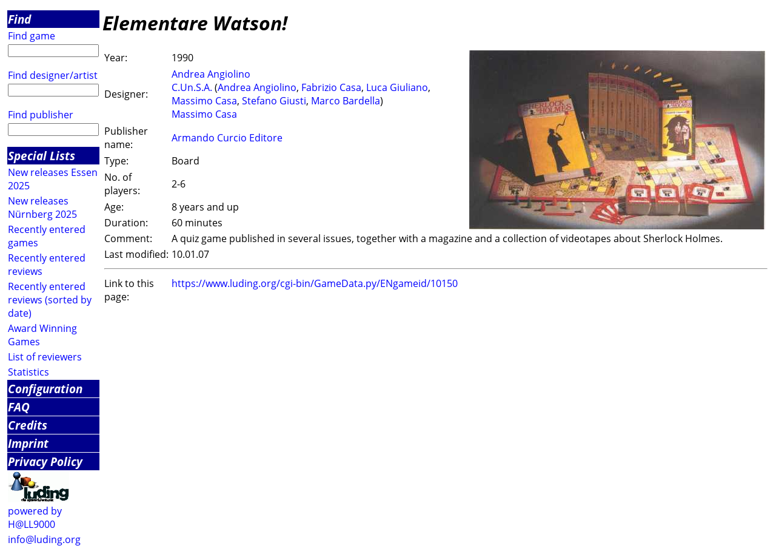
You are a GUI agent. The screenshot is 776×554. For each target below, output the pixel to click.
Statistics (28, 372)
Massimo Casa (204, 100)
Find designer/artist (53, 75)
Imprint (28, 443)
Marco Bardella (345, 100)
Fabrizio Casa (331, 87)
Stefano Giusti (274, 100)
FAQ (19, 407)
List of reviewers (45, 356)
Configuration (45, 388)
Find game (31, 35)
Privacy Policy (45, 461)
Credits (27, 425)
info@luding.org (44, 539)
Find (19, 19)
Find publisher (40, 114)
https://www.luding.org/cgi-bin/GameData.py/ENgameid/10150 (315, 283)
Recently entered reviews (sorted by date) (50, 300)
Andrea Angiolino (211, 74)
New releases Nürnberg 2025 (42, 207)
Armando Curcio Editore (227, 137)
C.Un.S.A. (192, 87)
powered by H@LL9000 (35, 517)
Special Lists (41, 155)
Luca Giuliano (397, 87)
